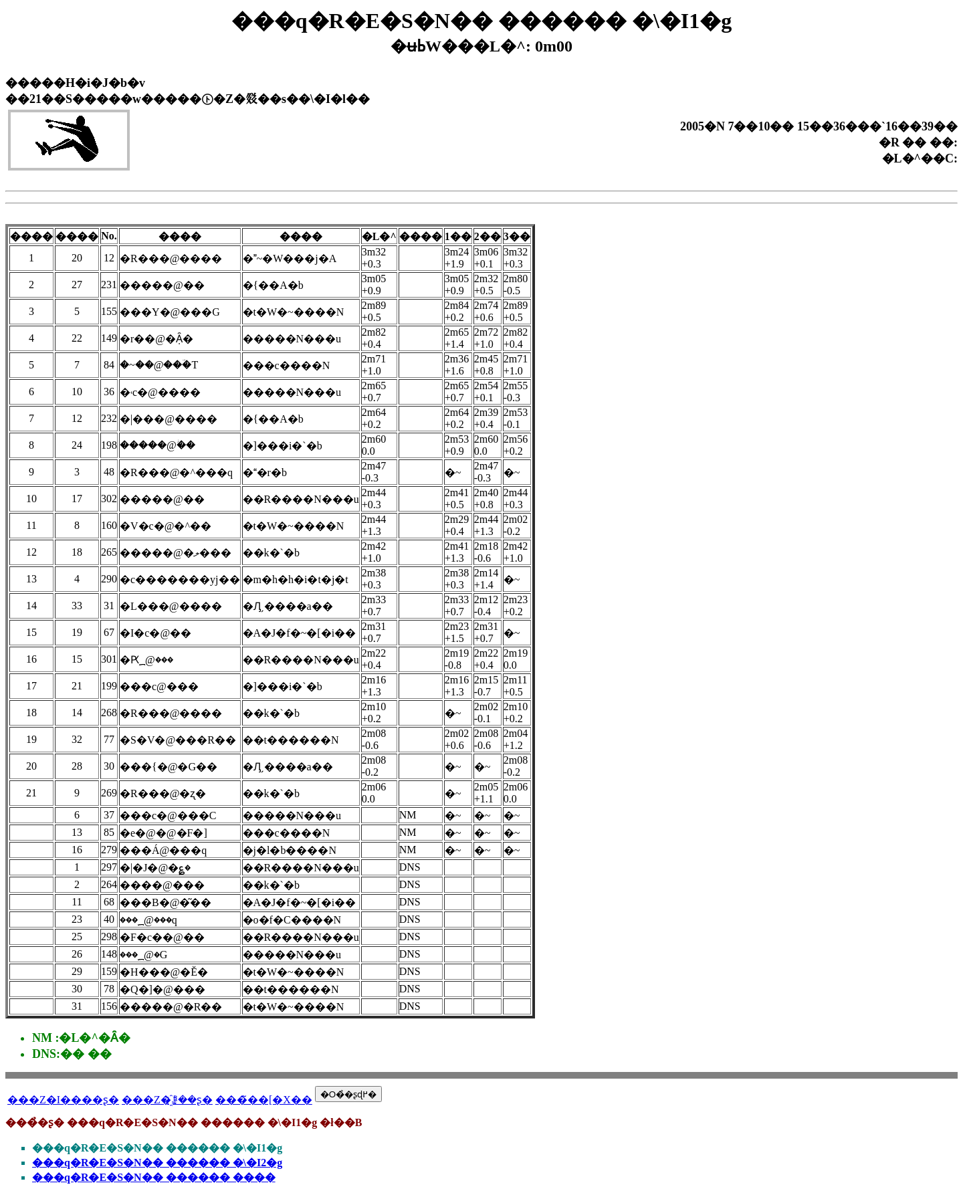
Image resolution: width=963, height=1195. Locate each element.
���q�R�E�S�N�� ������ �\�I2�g (157, 1162)
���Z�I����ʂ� (63, 1099)
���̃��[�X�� (263, 1099)
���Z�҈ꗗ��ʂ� (167, 1099)
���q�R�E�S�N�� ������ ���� (154, 1177)
